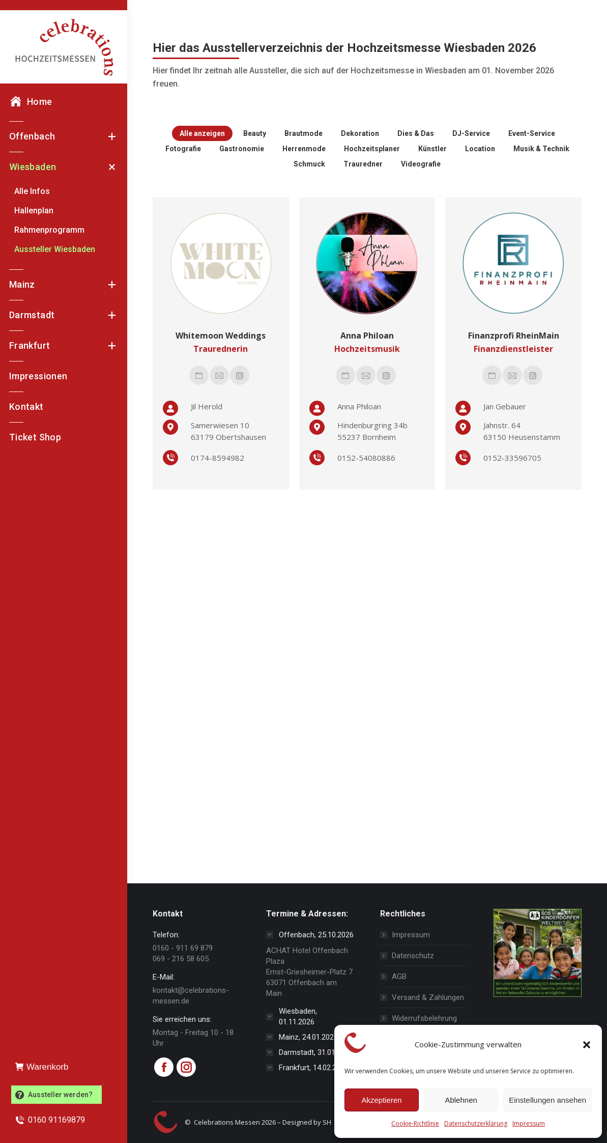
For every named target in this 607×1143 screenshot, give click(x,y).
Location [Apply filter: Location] (480, 149)
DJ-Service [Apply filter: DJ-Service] (471, 133)
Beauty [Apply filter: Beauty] (254, 133)
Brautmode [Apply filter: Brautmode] (303, 133)
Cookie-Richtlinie (415, 1123)
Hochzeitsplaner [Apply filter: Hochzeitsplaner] (372, 149)
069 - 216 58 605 (181, 958)
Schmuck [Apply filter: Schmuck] (309, 164)
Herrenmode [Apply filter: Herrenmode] (304, 149)
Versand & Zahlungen (428, 997)
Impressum (528, 1123)
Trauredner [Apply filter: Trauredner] (363, 164)
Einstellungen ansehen (547, 1100)
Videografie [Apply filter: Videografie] (421, 164)
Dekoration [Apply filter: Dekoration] (360, 133)
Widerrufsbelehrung (424, 1018)
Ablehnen (461, 1100)
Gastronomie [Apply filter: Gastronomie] (241, 149)
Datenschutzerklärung (475, 1123)
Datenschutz (413, 955)
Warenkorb (42, 1067)
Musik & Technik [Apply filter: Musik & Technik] (541, 149)
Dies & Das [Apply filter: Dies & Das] (415, 133)
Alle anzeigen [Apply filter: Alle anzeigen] (202, 133)
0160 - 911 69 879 (183, 948)
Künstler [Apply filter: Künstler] (432, 149)
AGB (399, 976)
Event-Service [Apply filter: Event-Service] (531, 133)
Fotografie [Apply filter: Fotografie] (183, 149)
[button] (587, 1045)
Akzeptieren (381, 1100)
